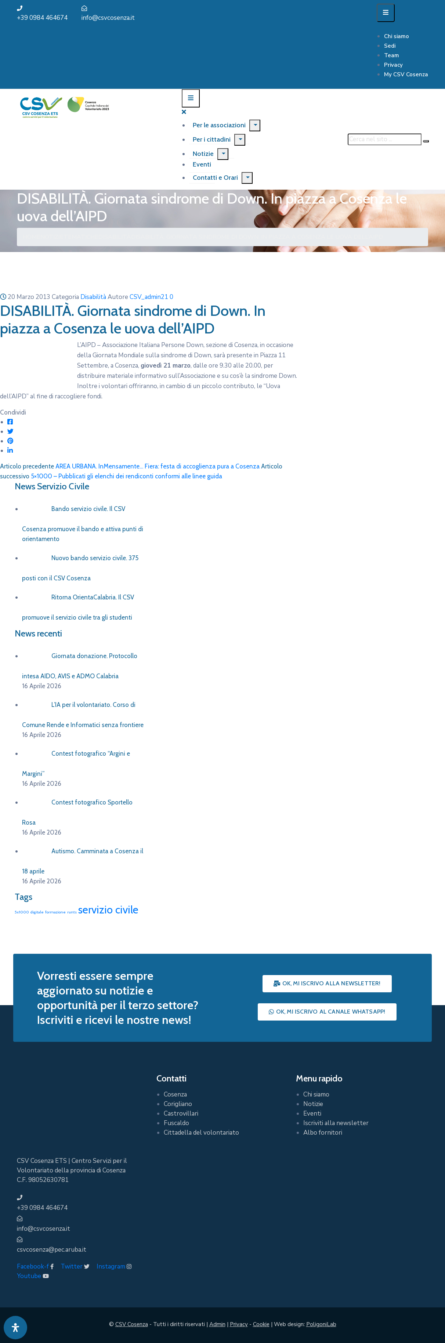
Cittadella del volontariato (201, 1132)
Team (391, 55)
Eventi (312, 1113)
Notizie (203, 154)
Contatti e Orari (215, 178)
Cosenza (175, 1094)
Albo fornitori (322, 1132)
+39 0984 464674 (42, 18)
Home (31, 237)
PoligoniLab (321, 1324)
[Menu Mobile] (386, 13)
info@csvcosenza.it (108, 18)
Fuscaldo (176, 1123)
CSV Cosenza (131, 1324)
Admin (217, 1324)
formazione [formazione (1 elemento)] (55, 912)
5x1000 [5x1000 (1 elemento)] (22, 912)
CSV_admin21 (149, 297)
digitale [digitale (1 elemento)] (37, 912)
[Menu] (254, 125)
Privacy (393, 65)
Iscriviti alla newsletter (336, 1123)
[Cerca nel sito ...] (385, 139)
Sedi (389, 46)
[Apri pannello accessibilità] (15, 1327)
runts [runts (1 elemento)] (72, 912)
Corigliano (178, 1104)
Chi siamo (396, 36)
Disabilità (114, 237)
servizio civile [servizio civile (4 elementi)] (108, 909)
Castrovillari (181, 1113)
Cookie (261, 1324)
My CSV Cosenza (406, 74)
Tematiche (81, 237)
